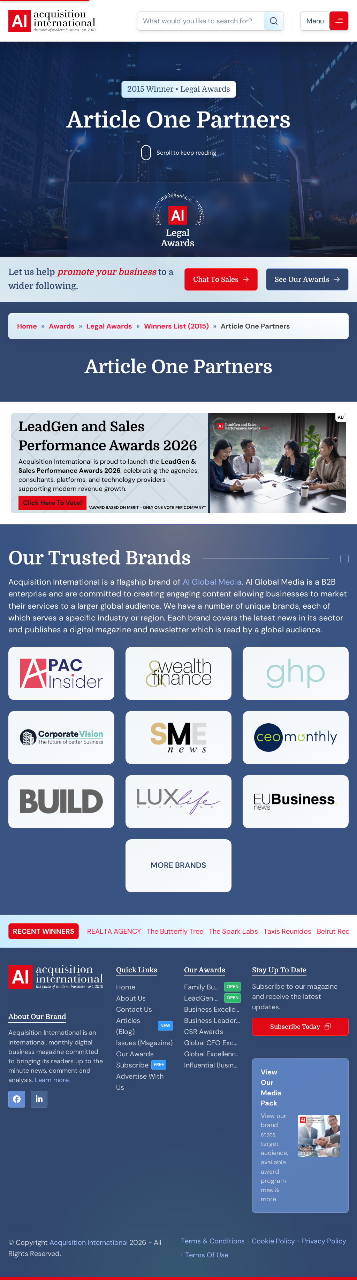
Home (27, 326)
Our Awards (135, 1053)
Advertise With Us (140, 1082)
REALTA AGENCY (114, 931)
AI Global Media (212, 582)
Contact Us (134, 1009)
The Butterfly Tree (175, 931)
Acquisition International (89, 1242)
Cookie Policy (273, 1241)
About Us (131, 998)
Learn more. (52, 1080)
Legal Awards (109, 326)
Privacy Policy (324, 1241)
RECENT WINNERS (43, 931)
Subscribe (132, 1065)
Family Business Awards (202, 987)
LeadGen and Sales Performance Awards (202, 998)
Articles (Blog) (128, 1026)
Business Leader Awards (212, 1020)
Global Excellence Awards (212, 1053)
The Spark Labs (233, 931)
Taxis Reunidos (287, 931)
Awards (62, 326)
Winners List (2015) (176, 326)
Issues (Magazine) (144, 1042)
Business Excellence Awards (212, 1009)
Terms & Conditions (213, 1241)
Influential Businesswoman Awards (212, 1065)
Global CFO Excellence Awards (212, 1042)
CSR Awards (203, 1031)
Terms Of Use (206, 1254)
